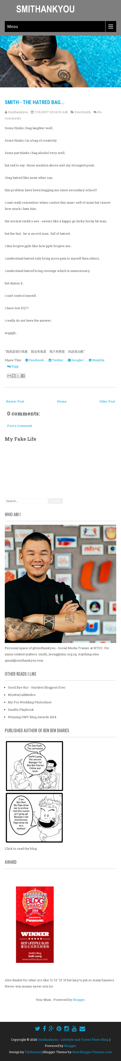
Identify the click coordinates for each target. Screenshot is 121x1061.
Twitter (56, 360)
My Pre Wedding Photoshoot (30, 702)
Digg (12, 366)
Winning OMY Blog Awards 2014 (32, 717)
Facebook (35, 360)
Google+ (76, 360)
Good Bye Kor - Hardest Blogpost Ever (37, 687)
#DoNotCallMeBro (22, 695)
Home (62, 401)
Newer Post (15, 401)
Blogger (79, 999)
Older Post (107, 401)
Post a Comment (19, 426)
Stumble (97, 360)
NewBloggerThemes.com (92, 1052)
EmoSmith (83, 112)
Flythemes (33, 1052)
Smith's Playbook (21, 709)
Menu (12, 26)
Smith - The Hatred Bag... (35, 102)
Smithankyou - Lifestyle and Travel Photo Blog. (73, 1039)
